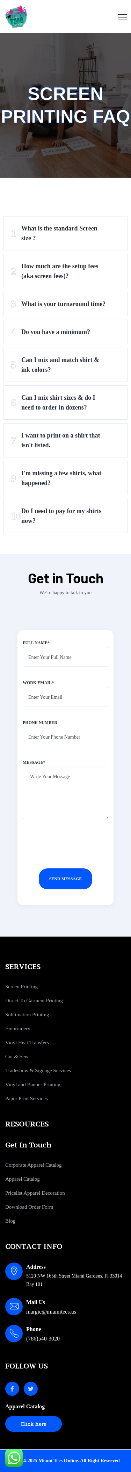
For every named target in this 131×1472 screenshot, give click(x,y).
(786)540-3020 (43, 1339)
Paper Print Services (26, 1098)
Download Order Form (29, 1207)
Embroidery (17, 1028)
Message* (65, 792)
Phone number (65, 736)
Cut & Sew (17, 1056)
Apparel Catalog (22, 1179)
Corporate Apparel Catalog (33, 1165)
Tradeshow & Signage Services (38, 1070)
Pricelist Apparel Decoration (35, 1193)
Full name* (65, 656)
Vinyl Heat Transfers (27, 1042)
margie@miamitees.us (51, 1312)
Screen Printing (21, 986)
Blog (10, 1221)
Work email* (65, 696)
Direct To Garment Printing (34, 1000)
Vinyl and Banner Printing (32, 1084)
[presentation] (76, 852)
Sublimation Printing (27, 1014)
